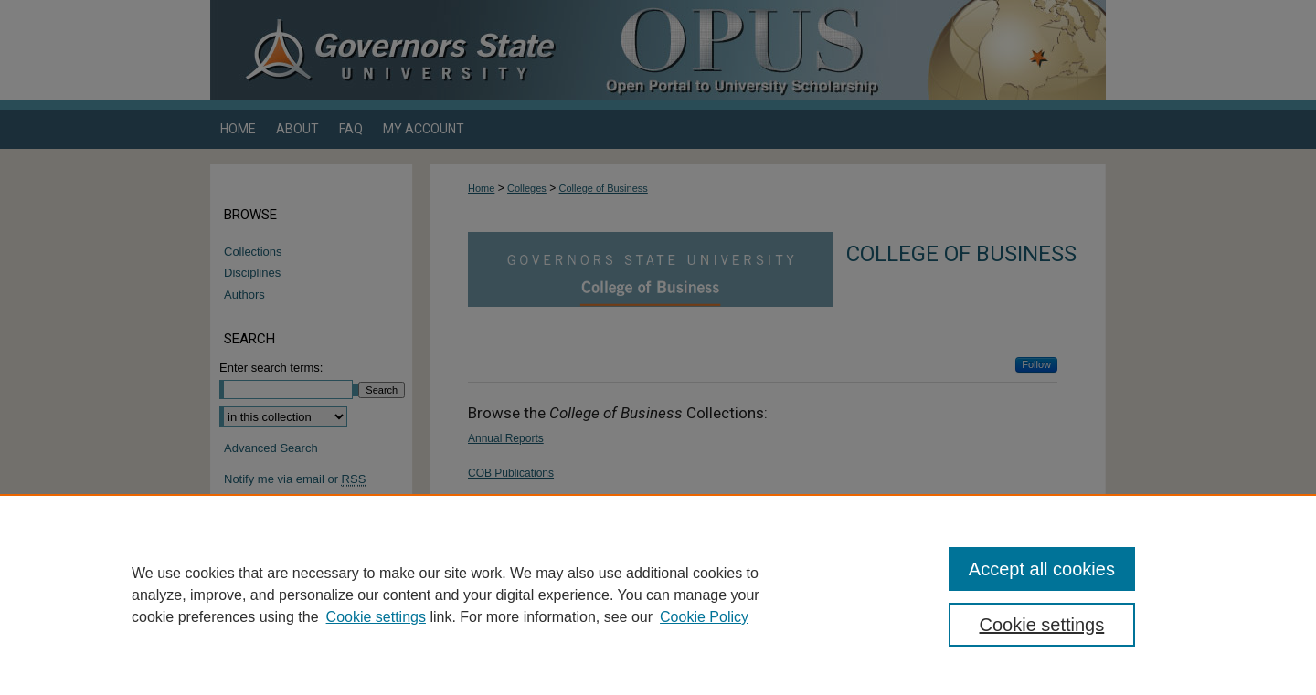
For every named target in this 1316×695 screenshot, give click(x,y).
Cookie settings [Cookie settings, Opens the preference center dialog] (1042, 625)
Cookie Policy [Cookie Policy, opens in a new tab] (704, 617)
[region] (658, 594)
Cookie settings (376, 617)
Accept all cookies (1042, 569)
